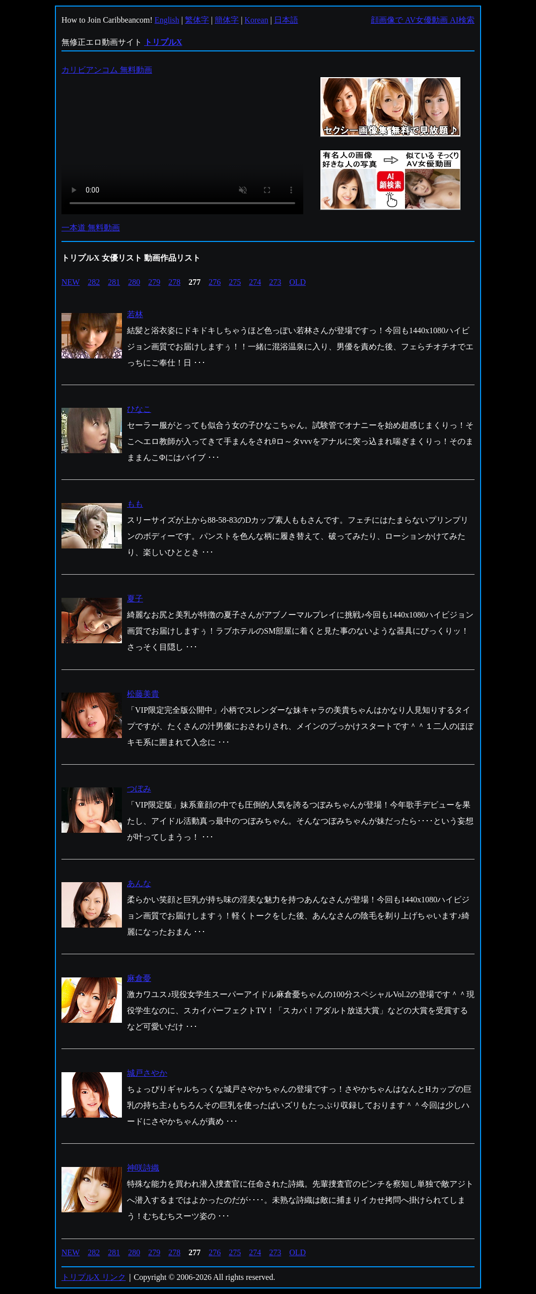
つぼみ (139, 788)
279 (154, 282)
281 (114, 282)
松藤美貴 (143, 694)
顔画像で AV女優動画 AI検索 (423, 20)
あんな (139, 883)
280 (134, 282)
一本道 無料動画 (90, 227)
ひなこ (139, 409)
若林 (135, 314)
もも (135, 504)
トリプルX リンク (93, 1277)
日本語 (286, 20)
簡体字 (227, 20)
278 (174, 282)
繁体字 (197, 20)
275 (235, 282)
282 (94, 282)
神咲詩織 (143, 1167)
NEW (70, 282)
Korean (256, 20)
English (167, 20)
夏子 (135, 598)
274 (255, 282)
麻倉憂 (139, 978)
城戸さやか (147, 1073)
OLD (297, 282)
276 (215, 282)
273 (275, 282)
